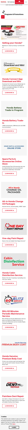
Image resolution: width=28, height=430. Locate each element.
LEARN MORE (9, 51)
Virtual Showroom (19, 2)
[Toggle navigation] (26, 2)
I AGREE (14, 427)
